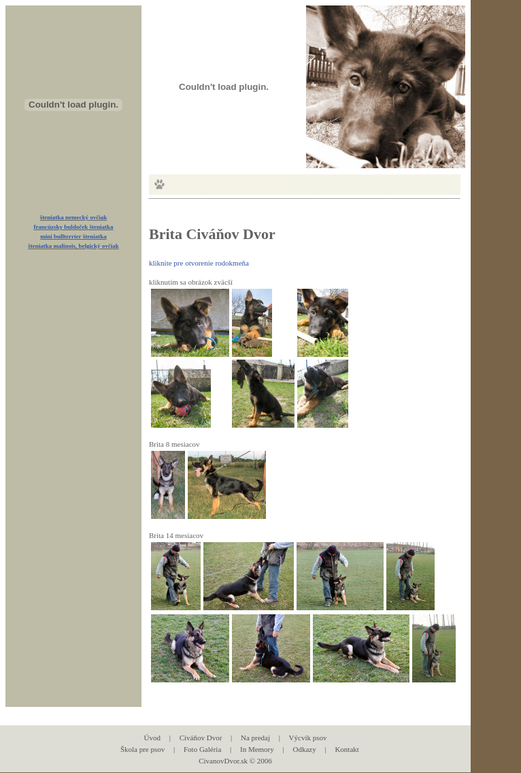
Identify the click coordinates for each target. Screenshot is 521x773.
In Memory (257, 749)
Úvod (152, 737)
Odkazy (304, 749)
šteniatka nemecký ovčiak (73, 217)
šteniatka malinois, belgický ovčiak (73, 245)
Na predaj (255, 737)
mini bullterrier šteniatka (73, 236)
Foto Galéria (202, 749)
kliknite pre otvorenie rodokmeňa (199, 263)
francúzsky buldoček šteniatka (73, 226)
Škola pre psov (142, 749)
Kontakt (346, 749)
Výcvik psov (308, 737)
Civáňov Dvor (201, 737)
